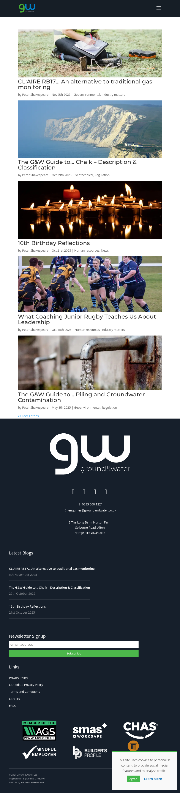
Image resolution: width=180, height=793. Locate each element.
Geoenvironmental (87, 94)
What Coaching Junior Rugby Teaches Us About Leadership (87, 319)
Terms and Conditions (24, 692)
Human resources (86, 250)
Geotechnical (84, 175)
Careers (14, 699)
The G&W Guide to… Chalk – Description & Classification (77, 165)
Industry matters (113, 94)
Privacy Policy (18, 678)
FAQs (12, 706)
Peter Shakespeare (35, 94)
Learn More (153, 778)
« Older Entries (28, 416)
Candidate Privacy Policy (26, 685)
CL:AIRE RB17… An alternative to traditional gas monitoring (85, 84)
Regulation (102, 175)
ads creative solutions (32, 782)
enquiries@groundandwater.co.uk (92, 510)
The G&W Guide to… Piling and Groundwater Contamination (81, 397)
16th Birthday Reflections (54, 243)
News (105, 250)
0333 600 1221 (92, 504)
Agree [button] (133, 779)
